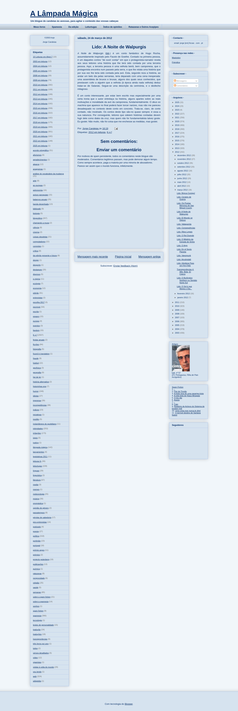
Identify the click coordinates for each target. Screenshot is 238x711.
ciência (36, 227)
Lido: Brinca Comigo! (186, 193)
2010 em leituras (40, 85)
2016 (177, 137)
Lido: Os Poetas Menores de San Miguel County (185, 205)
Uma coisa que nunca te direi (187, 411)
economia (37, 288)
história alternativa (41, 382)
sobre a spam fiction (41, 597)
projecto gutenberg (41, 559)
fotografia (37, 349)
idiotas (36, 396)
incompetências (39, 405)
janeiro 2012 (183, 297)
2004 (177, 329)
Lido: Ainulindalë (184, 259)
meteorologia (38, 494)
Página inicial (123, 256)
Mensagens (180, 81)
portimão (37, 541)
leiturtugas (37, 466)
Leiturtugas (91, 27)
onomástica (38, 503)
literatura (37, 480)
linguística (37, 475)
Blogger (129, 704)
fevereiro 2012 (183, 293)
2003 (177, 333)
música (36, 499)
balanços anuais (40, 199)
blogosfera (37, 218)
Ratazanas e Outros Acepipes (144, 27)
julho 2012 (182, 174)
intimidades (38, 428)
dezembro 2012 (184, 155)
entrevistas (37, 298)
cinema (36, 232)
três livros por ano (40, 644)
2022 (177, 114)
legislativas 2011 (40, 456)
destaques (37, 270)
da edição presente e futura (45, 255)
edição (36, 293)
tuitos (35, 648)
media (35, 485)
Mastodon (176, 58)
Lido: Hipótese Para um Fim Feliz (185, 264)
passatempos (39, 513)
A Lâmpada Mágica (64, 13)
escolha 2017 (39, 302)
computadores (39, 242)
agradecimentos (40, 160)
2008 (177, 314)
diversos (36, 274)
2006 (177, 321)
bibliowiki (37, 209)
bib (107, 53)
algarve (36, 164)
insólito (36, 419)
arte (34, 181)
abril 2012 (181, 186)
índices (36, 410)
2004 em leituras (40, 66)
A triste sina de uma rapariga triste (189, 393)
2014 (177, 144)
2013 (177, 148)
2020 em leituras (40, 132)
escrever (36, 307)
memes (36, 489)
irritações (37, 433)
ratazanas (37, 573)
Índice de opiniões (112, 27)
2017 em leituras (40, 118)
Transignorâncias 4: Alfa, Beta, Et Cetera (185, 271)
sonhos (36, 606)
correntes (37, 246)
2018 (177, 129)
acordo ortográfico (41, 150)
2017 (177, 133)
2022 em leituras (40, 141)
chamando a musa (41, 223)
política (36, 536)
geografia (37, 372)
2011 (177, 302)
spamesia (37, 616)
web (35, 676)
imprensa (37, 400)
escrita (36, 312)
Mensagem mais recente (92, 256)
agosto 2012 (183, 171)
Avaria (177, 400)
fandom (36, 330)
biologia (36, 213)
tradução (37, 630)
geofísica (37, 368)
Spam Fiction (177, 387)
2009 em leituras (40, 80)
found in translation (41, 354)
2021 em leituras (40, 136)
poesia (36, 531)
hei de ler (37, 377)
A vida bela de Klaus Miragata (187, 396)
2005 (177, 325)
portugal (36, 545)
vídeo (35, 658)
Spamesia (57, 27)
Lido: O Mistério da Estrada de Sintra (186, 240)
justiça (35, 443)
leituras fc (37, 461)
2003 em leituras (40, 61)
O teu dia (178, 398)
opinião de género (41, 508)
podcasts (37, 527)
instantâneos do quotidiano (44, 424)
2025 (177, 102)
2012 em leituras (96, 132)
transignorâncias (40, 639)
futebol (36, 363)
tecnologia (37, 620)
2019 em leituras (40, 127)
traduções (37, 634)
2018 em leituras (40, 122)
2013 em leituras (40, 99)
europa (36, 321)
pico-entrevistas (40, 522)
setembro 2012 (184, 167)
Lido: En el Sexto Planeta (184, 250)
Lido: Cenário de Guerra (184, 198)
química (36, 569)
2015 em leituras (40, 108)
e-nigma (36, 279)
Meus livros (39, 27)
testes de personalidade (43, 625)
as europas (38, 185)
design (36, 260)
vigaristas (37, 662)
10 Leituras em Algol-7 (42, 57)
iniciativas (37, 415)
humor (35, 391)
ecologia (36, 283)
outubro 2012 (183, 163)
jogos (35, 438)
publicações (38, 564)
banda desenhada (41, 204)
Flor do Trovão (180, 391)
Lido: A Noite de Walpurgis (183, 213)
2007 (177, 317)
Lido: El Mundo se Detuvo (184, 219)
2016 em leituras (40, 113)
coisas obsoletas (40, 237)
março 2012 (182, 190)
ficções (36, 344)
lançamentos (38, 452)
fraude (35, 358)
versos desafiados (41, 653)
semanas (37, 592)
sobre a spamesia (40, 601)
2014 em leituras (40, 103)
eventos (36, 326)
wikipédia (37, 681)
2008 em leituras (40, 75)
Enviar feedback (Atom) (125, 265)
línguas (36, 471)
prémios (36, 555)
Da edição (73, 27)
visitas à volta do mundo (43, 667)
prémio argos (38, 550)
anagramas (38, 169)
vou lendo (37, 672)
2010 (177, 306)
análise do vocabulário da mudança (48, 174)
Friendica (176, 62)
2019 (177, 125)
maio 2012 (182, 182)
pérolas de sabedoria (42, 517)
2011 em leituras (40, 89)
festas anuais (39, 340)
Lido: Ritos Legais (184, 232)
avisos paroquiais (40, 195)
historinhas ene (39, 386)
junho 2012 (182, 178)
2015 (177, 140)
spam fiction (38, 611)
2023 (177, 110)
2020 (177, 121)
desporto (37, 265)
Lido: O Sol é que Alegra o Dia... (184, 287)
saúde (35, 587)
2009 (177, 310)
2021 (177, 117)
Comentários (181, 86)
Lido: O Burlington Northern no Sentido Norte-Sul (187, 280)
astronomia (38, 190)
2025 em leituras (40, 146)
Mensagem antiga (149, 256)
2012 (177, 152)
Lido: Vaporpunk (184, 255)
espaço (36, 316)
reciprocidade (39, 578)
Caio (176, 404)
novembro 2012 (184, 159)
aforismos (37, 155)
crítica (35, 251)
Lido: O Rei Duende (185, 235)
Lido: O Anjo (182, 245)
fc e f (109, 132)
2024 (177, 106)
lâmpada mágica (40, 447)
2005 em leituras (40, 71)
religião (36, 583)
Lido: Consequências (186, 228)
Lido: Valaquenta (184, 224)
